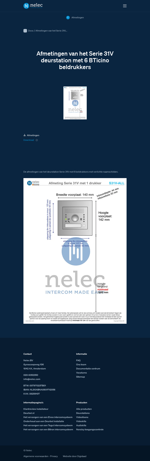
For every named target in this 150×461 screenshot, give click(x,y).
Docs (30, 30)
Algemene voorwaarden (35, 456)
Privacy (54, 456)
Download (28, 139)
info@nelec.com (31, 379)
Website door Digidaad (74, 456)
